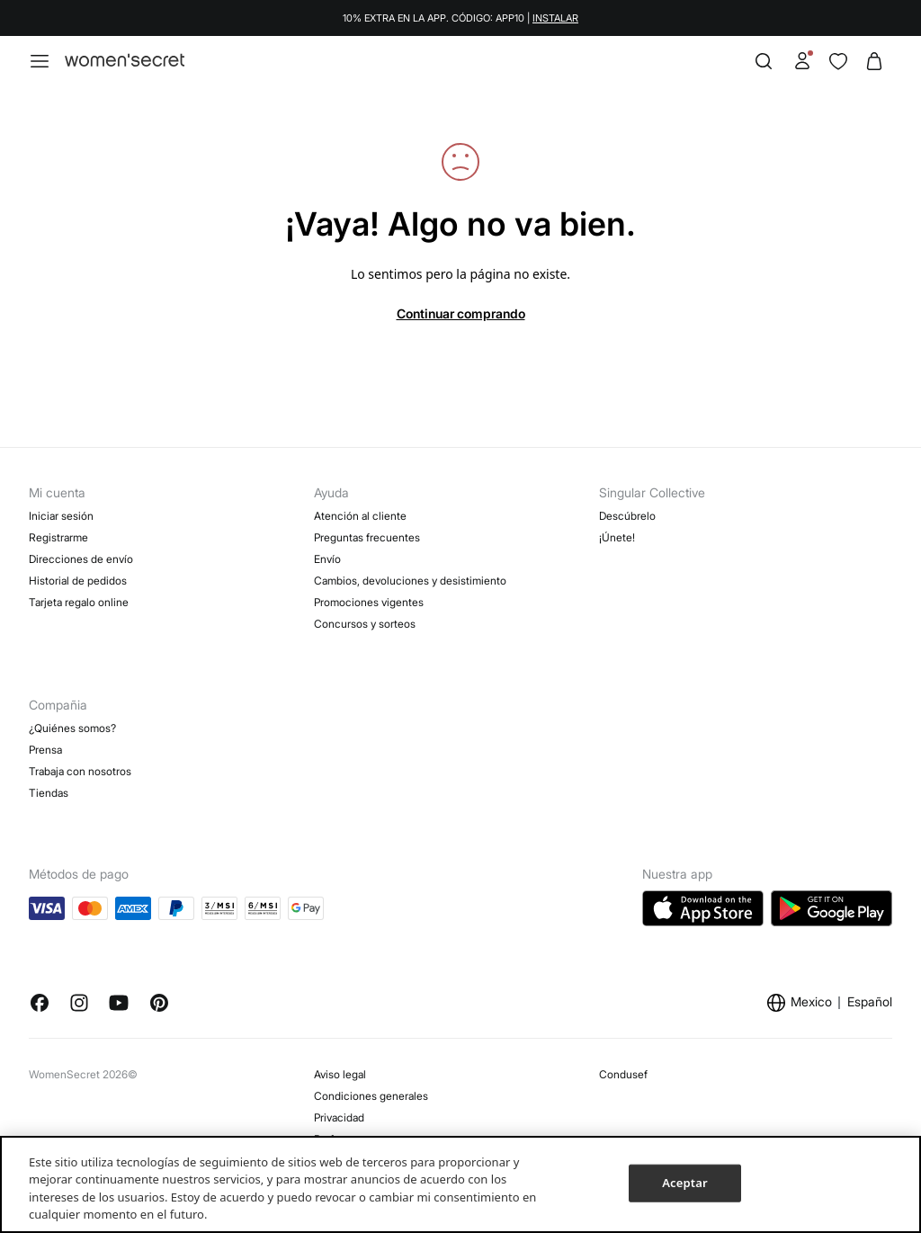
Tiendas (48, 793)
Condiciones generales (371, 1096)
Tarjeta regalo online (79, 602)
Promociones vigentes (369, 602)
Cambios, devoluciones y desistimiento (410, 580)
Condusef (623, 1074)
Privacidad (339, 1117)
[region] (460, 1184)
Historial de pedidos (78, 580)
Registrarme (58, 537)
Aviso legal (340, 1074)
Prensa (45, 749)
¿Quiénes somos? (72, 728)
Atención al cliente (360, 516)
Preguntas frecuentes (367, 537)
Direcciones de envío (81, 559)
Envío (327, 559)
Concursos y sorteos (365, 623)
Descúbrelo (627, 516)
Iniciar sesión (61, 516)
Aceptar (684, 1183)
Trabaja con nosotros (80, 771)
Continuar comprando (461, 313)
